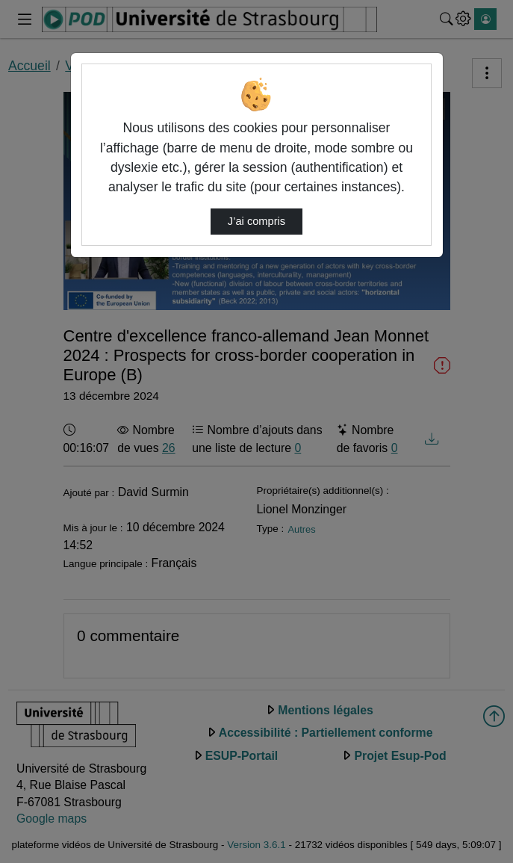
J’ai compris (256, 221)
